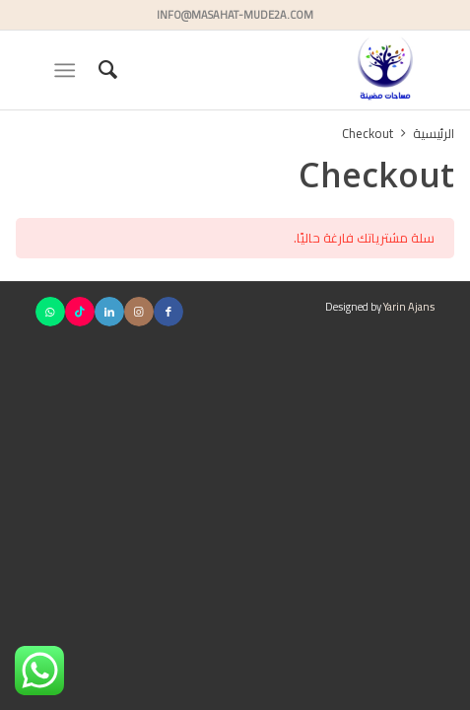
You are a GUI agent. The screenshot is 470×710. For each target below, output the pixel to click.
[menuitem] (105, 70)
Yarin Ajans (409, 307)
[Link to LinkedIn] (109, 311)
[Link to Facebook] (168, 311)
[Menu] (68, 70)
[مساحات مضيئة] (275, 70)
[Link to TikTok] (80, 311)
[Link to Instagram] (139, 311)
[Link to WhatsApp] (50, 311)
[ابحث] (105, 70)
